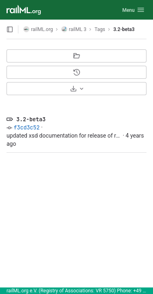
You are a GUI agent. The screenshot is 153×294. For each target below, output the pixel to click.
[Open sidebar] (9, 29)
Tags (100, 29)
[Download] (76, 88)
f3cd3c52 (26, 127)
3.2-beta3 (124, 29)
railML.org (38, 29)
